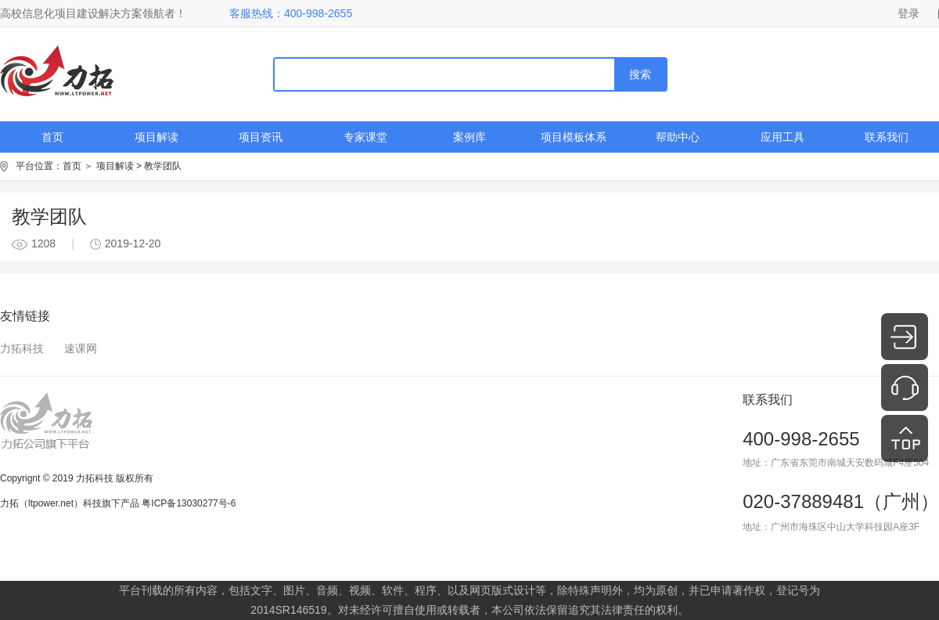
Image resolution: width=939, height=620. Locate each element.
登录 (908, 13)
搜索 (640, 74)
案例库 (469, 137)
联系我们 (886, 137)
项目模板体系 (573, 137)
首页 (52, 137)
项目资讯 (260, 137)
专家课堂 (365, 137)
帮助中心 (678, 137)
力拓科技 (22, 348)
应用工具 (782, 137)
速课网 (80, 348)
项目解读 (156, 137)
